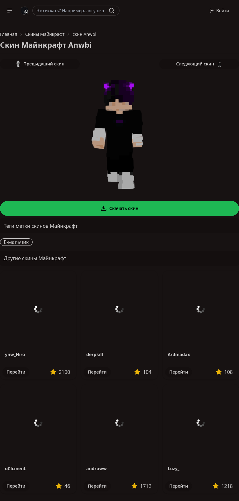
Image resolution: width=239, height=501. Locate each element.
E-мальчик (16, 242)
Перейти (16, 372)
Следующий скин (199, 64)
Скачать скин (119, 208)
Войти (219, 10)
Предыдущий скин (39, 64)
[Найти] (111, 10)
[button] (9, 11)
